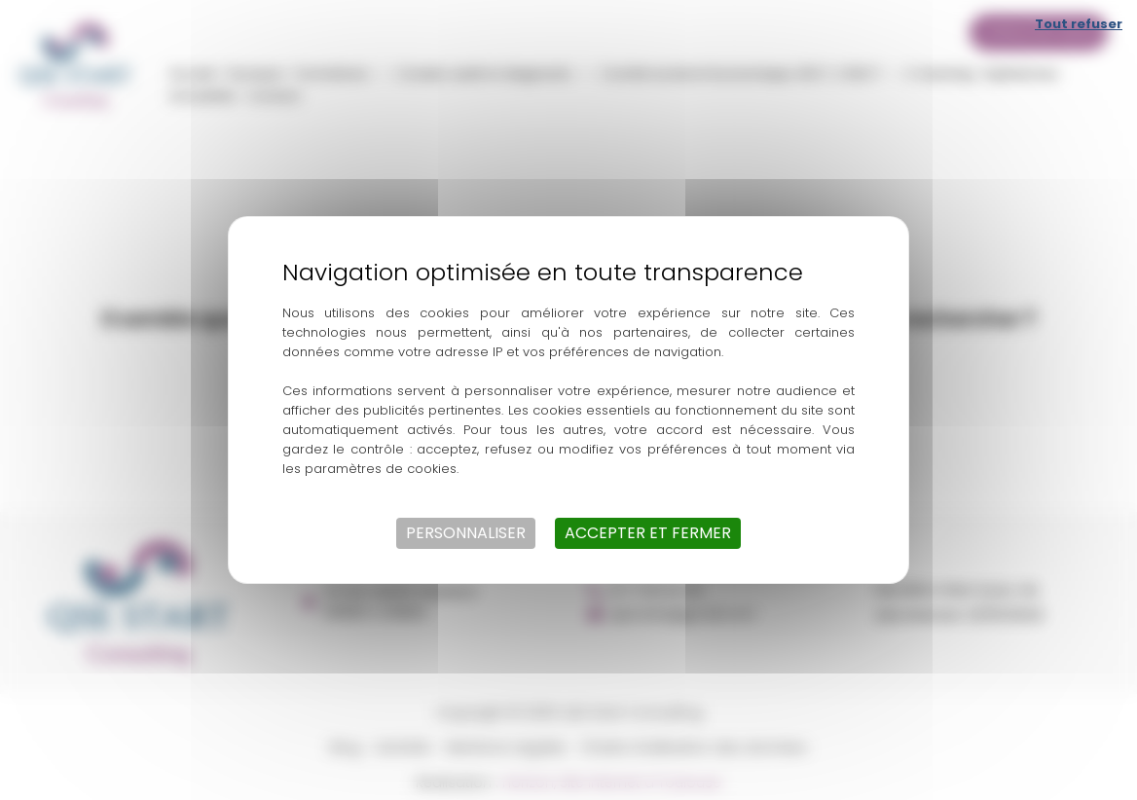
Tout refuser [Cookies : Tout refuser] (1078, 24)
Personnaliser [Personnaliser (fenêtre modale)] (466, 533)
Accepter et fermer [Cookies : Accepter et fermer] (648, 533)
